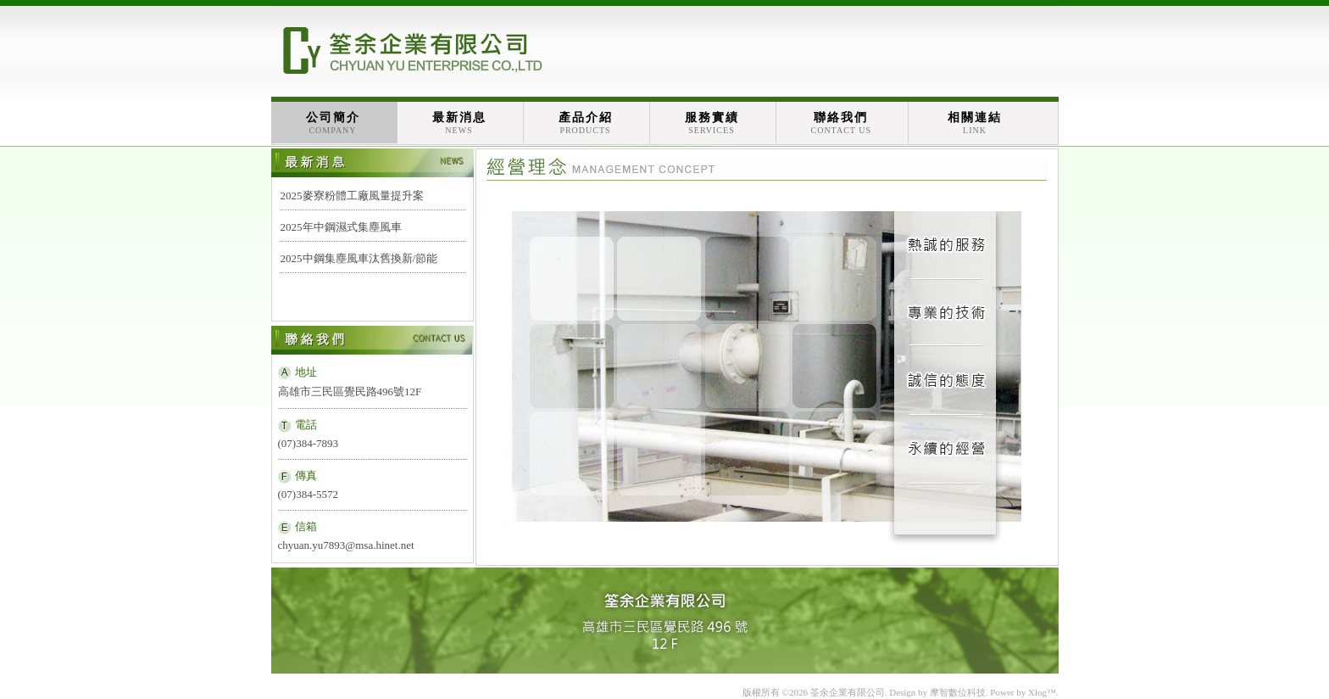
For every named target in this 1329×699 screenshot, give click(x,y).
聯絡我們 (841, 123)
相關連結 (975, 123)
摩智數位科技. (959, 692)
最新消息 (459, 123)
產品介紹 (586, 123)
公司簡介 (333, 123)
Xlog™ (1042, 692)
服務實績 (712, 123)
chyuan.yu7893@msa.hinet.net (346, 545)
